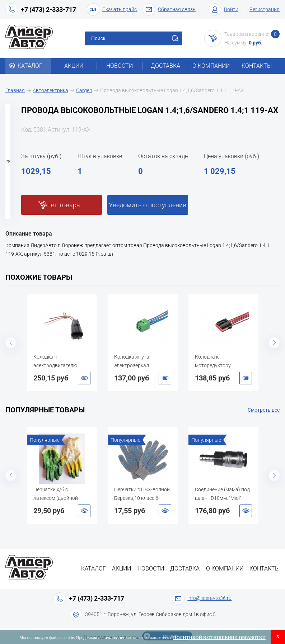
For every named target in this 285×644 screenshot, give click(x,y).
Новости (119, 65)
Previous (10, 343)
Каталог (28, 65)
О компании (211, 65)
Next (274, 343)
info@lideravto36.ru (209, 598)
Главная (15, 90)
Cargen (84, 90)
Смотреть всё (264, 410)
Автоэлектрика (50, 90)
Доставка (165, 65)
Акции (73, 65)
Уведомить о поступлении (147, 205)
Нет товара (63, 205)
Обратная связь (169, 9)
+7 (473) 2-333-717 (48, 9)
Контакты (257, 65)
